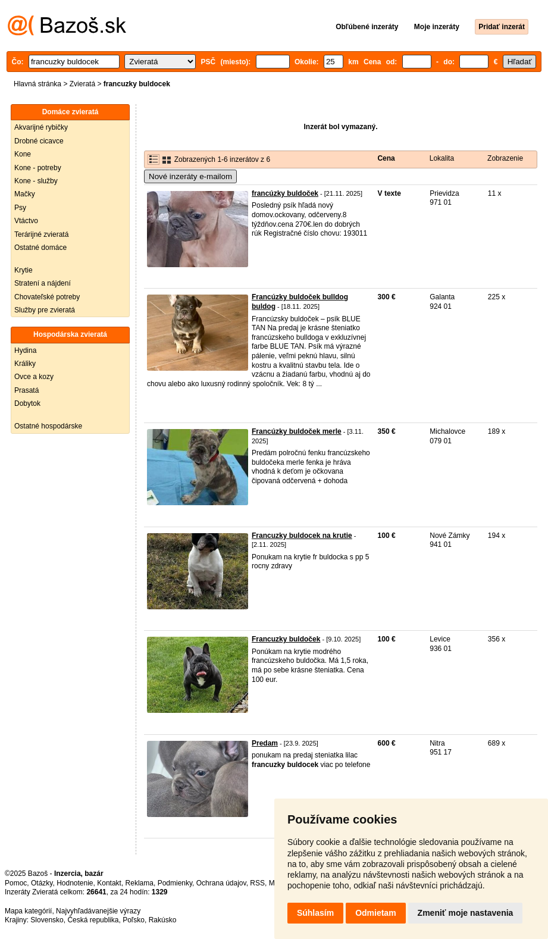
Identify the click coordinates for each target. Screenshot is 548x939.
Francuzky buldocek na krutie (302, 535)
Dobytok (27, 403)
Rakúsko (163, 920)
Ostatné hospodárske (48, 426)
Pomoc (16, 883)
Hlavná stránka (37, 84)
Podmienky (175, 883)
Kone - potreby (37, 168)
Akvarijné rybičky (41, 127)
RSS (257, 883)
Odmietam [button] (375, 913)
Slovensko (46, 920)
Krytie (23, 270)
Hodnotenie (75, 883)
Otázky (41, 883)
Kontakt (109, 883)
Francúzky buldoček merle (297, 431)
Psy (20, 208)
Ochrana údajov (221, 883)
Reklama (140, 883)
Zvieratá (82, 84)
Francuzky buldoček (286, 639)
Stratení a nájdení (42, 283)
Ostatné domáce (40, 247)
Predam (265, 743)
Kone (22, 154)
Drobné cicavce (39, 141)
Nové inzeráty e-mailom (190, 176)
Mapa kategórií (28, 911)
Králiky (25, 363)
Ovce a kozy (34, 377)
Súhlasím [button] (315, 913)
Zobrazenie (505, 158)
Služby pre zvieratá (44, 310)
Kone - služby (36, 181)
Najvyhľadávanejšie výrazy (98, 911)
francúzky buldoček (285, 193)
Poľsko (134, 920)
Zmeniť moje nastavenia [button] (465, 913)
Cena (385, 158)
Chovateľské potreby (47, 297)
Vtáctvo (26, 221)
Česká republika (92, 920)
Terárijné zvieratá (41, 234)
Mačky (24, 194)
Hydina (25, 350)
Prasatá (26, 390)
